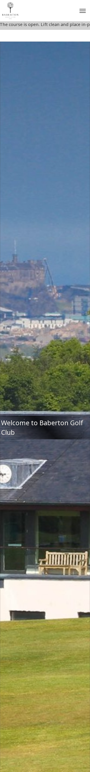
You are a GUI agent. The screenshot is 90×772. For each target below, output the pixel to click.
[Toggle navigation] (82, 11)
